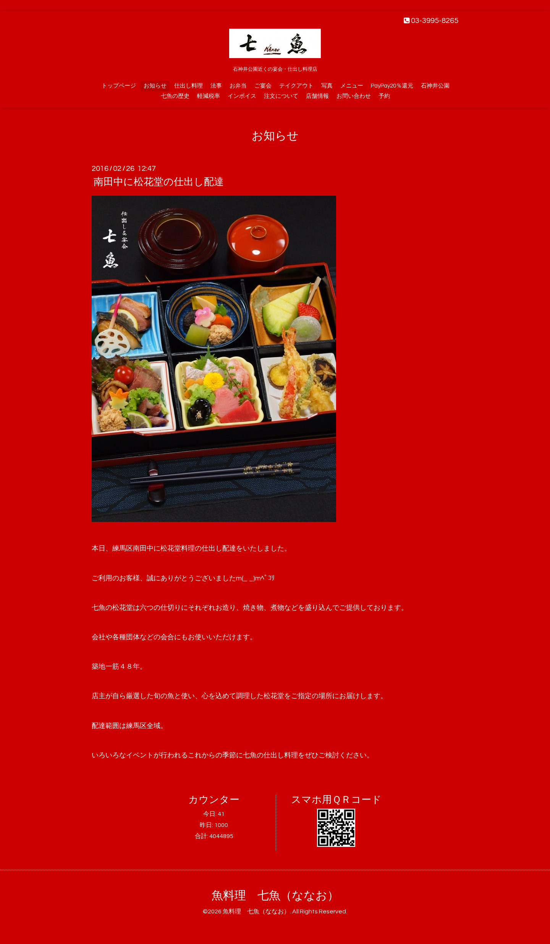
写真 (327, 86)
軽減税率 (208, 96)
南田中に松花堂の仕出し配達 (159, 182)
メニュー (351, 86)
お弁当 (238, 86)
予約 (384, 96)
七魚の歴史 (175, 96)
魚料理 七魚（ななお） (275, 896)
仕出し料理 (188, 86)
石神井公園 (435, 86)
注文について (281, 96)
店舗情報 (317, 96)
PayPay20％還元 (392, 86)
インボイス (242, 96)
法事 (216, 86)
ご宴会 (263, 86)
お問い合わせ (353, 96)
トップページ (119, 86)
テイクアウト (296, 86)
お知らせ (155, 86)
